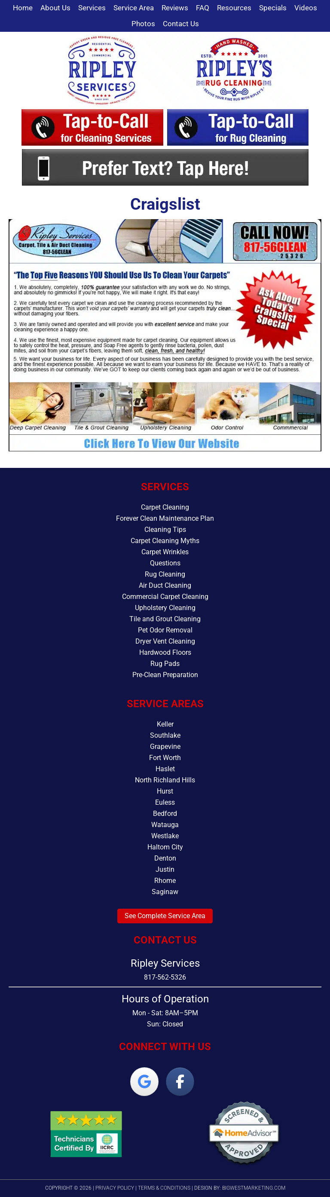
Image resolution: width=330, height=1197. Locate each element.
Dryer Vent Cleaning (165, 641)
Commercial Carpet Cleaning (165, 596)
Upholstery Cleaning (165, 608)
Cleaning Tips (165, 529)
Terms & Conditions (164, 1188)
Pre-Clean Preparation (165, 675)
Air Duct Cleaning (165, 585)
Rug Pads (165, 664)
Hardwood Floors (165, 652)
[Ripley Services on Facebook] (180, 1081)
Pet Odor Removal (165, 630)
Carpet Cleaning (165, 507)
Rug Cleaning (165, 574)
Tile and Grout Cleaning (165, 619)
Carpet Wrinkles (165, 552)
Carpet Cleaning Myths (165, 541)
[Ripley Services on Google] (144, 1081)
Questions (165, 563)
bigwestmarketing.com (253, 1188)
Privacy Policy (114, 1188)
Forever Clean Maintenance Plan (165, 518)
